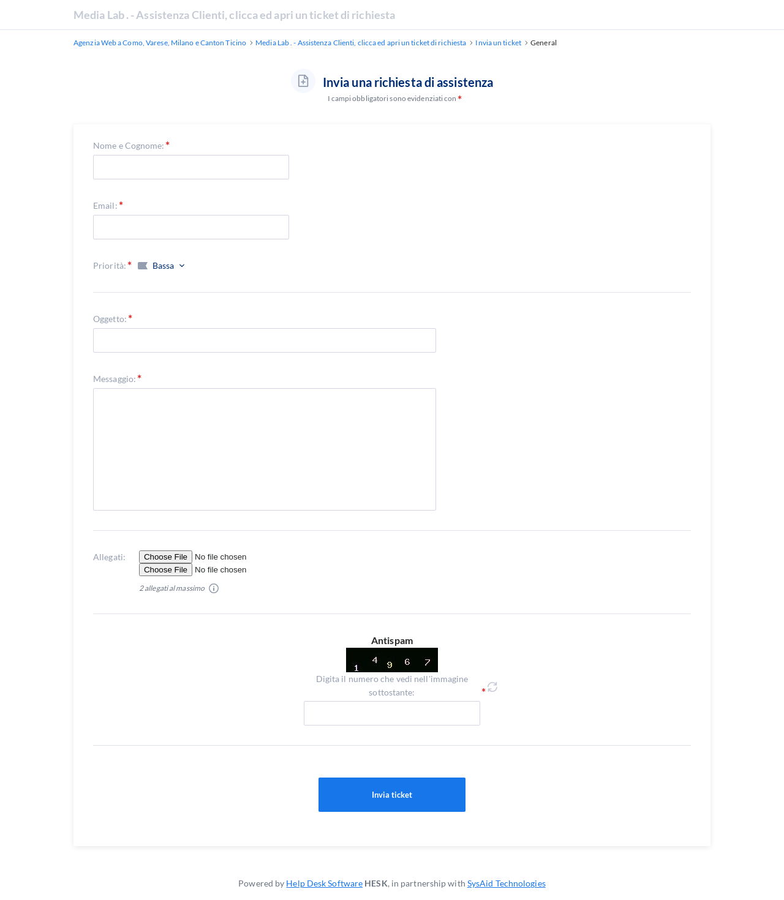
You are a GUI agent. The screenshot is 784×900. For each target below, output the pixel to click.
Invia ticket (392, 795)
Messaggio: (114, 378)
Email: (105, 205)
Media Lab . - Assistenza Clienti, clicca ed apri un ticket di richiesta (234, 14)
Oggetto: (110, 318)
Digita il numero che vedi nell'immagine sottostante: (392, 685)
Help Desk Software (324, 883)
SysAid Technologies (506, 883)
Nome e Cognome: (129, 145)
